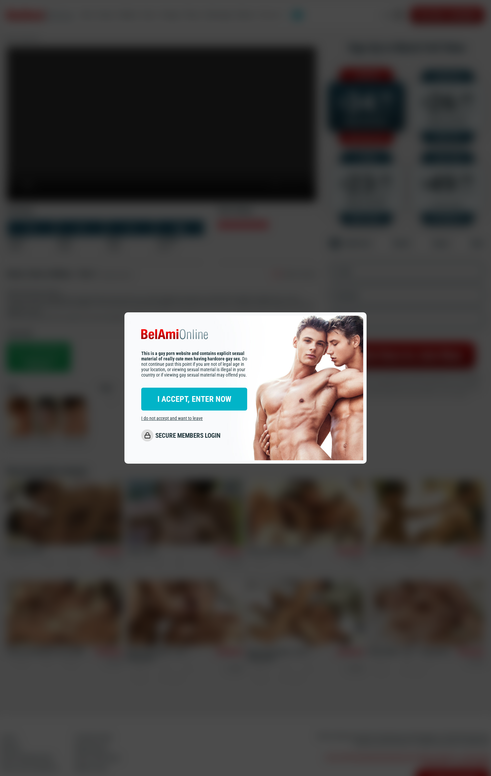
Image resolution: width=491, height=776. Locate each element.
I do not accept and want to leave (172, 418)
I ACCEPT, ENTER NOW (194, 399)
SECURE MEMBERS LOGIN (188, 435)
